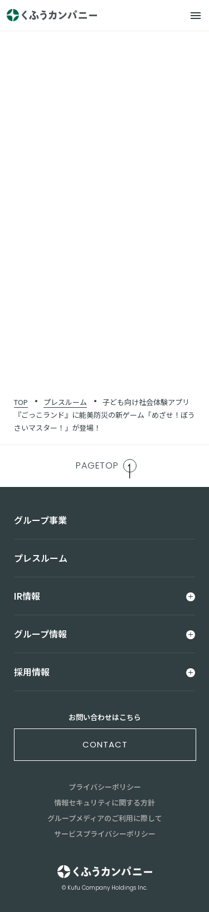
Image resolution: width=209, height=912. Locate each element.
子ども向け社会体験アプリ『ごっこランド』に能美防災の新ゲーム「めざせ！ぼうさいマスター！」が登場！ (104, 415)
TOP (21, 402)
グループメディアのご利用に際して (104, 818)
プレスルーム (65, 402)
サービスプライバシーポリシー (104, 833)
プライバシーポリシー (105, 786)
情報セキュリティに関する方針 (104, 802)
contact (104, 744)
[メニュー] (195, 15)
